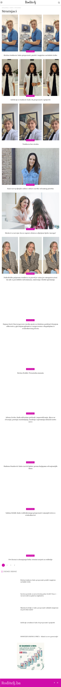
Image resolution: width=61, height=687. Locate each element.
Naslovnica (5, 7)
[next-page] (14, 565)
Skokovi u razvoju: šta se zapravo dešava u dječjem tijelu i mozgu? (30, 233)
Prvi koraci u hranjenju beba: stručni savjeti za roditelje (30, 559)
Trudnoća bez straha (30, 144)
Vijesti (11, 7)
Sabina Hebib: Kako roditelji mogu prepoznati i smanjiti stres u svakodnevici (30, 514)
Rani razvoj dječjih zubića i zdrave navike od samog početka (30, 189)
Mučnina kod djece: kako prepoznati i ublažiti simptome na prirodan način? (39, 609)
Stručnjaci (30, 51)
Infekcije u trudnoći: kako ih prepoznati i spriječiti (30, 100)
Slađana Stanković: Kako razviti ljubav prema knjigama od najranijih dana (30, 467)
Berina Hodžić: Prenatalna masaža (30, 373)
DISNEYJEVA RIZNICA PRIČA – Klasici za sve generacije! (39, 636)
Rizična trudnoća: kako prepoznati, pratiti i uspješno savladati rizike (30, 55)
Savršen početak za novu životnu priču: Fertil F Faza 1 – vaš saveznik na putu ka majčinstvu (38, 595)
